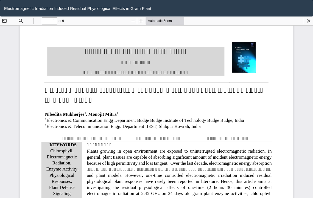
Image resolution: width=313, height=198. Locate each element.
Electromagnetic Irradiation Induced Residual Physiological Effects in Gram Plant (77, 8)
